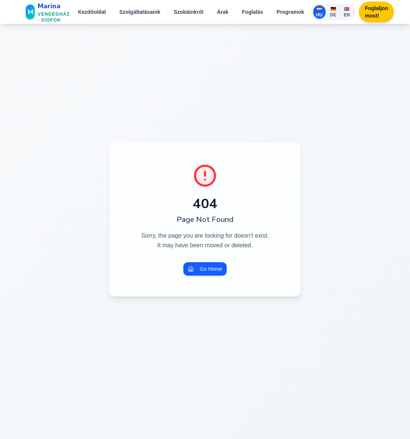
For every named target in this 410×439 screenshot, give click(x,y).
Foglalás (252, 12)
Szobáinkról (188, 12)
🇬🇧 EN (347, 12)
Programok (290, 12)
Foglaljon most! (376, 12)
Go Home (205, 269)
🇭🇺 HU (319, 12)
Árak (223, 12)
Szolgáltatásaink (140, 12)
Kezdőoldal (92, 12)
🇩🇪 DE (333, 12)
